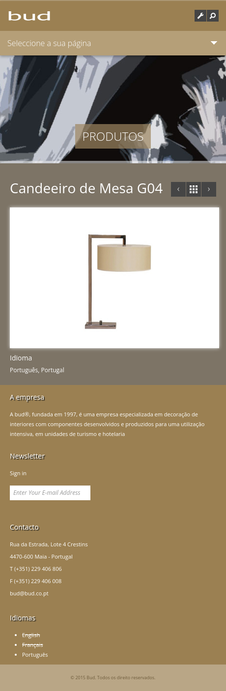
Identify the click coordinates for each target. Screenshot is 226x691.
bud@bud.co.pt (29, 593)
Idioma (21, 357)
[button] (213, 16)
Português (35, 654)
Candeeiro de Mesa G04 (86, 188)
